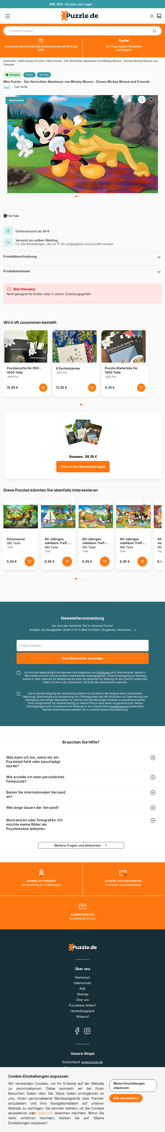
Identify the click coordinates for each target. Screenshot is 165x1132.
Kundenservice (119, 706)
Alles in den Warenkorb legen (83, 466)
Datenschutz (82, 983)
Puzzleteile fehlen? (82, 1005)
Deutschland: (82, 1062)
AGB (82, 988)
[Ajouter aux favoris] (151, 99)
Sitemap (82, 994)
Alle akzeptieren (126, 1098)
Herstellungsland (82, 1011)
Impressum (82, 977)
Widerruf (82, 1016)
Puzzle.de (102, 672)
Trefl (6, 87)
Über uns (82, 1000)
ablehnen (45, 1113)
